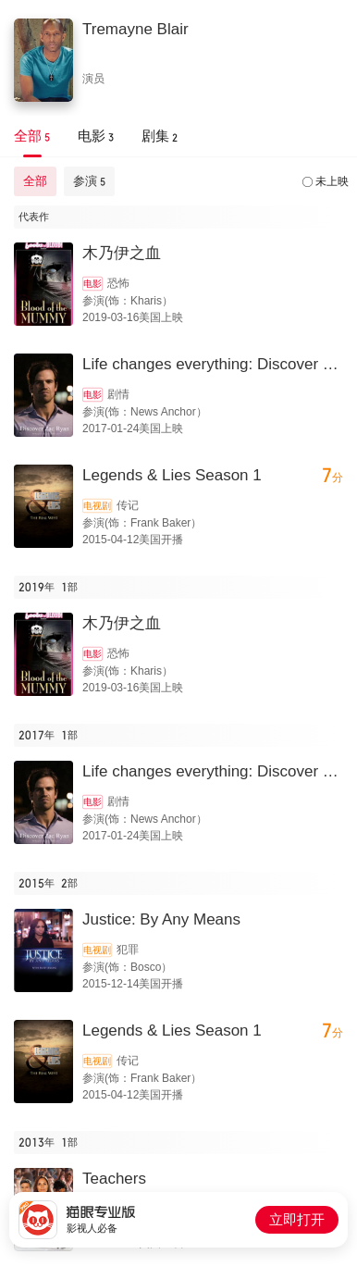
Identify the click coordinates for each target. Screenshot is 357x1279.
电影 (92, 284)
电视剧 (97, 506)
